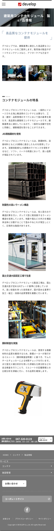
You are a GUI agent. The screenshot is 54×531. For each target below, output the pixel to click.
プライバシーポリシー (24, 518)
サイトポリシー (44, 518)
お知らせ (6, 518)
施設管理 (6, 472)
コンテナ (6, 466)
